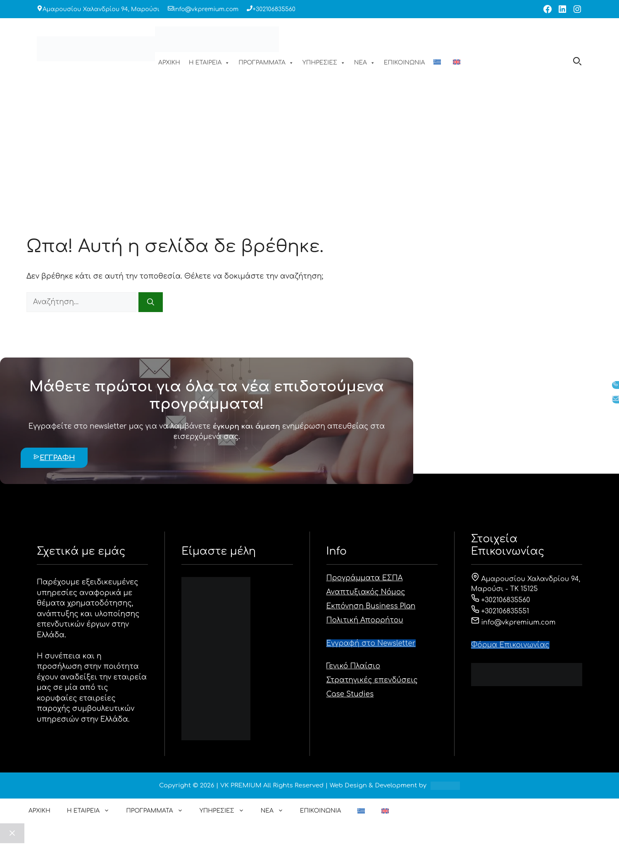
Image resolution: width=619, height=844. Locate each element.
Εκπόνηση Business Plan (371, 606)
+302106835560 (273, 9)
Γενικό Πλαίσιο (353, 666)
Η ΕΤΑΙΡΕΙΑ (209, 63)
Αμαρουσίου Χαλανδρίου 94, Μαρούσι (101, 9)
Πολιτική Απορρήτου (364, 620)
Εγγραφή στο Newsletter (371, 643)
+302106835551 (500, 611)
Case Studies (350, 694)
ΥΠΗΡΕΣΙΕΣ (323, 63)
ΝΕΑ (364, 63)
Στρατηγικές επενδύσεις (372, 680)
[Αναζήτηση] (150, 302)
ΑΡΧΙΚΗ (169, 63)
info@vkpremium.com (206, 9)
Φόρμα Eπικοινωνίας (510, 645)
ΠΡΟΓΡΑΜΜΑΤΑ (266, 63)
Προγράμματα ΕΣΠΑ (364, 578)
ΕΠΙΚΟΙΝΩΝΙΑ (404, 63)
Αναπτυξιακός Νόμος (365, 592)
